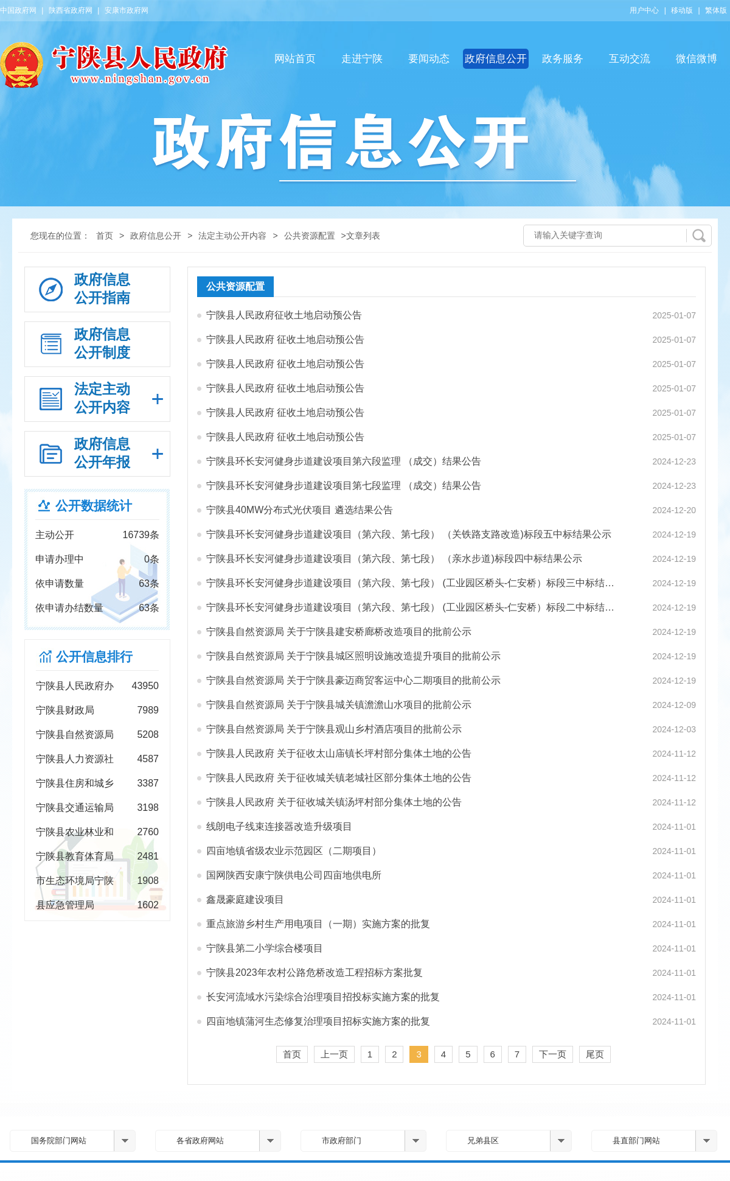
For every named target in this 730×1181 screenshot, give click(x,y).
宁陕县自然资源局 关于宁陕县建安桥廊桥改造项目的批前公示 (338, 631)
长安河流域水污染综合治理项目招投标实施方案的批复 (323, 997)
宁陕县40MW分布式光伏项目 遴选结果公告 (299, 510)
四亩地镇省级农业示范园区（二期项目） (293, 851)
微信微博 (696, 59)
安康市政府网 (126, 10)
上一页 (334, 1054)
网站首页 (295, 59)
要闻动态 (429, 59)
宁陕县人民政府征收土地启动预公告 (284, 315)
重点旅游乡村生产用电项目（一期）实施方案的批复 (318, 924)
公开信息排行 (94, 657)
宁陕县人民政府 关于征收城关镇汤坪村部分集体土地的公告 (334, 802)
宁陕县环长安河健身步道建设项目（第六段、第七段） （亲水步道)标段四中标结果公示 (394, 558)
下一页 (552, 1054)
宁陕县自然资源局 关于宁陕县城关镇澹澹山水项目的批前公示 (338, 704)
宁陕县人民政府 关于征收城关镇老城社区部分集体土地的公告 (338, 778)
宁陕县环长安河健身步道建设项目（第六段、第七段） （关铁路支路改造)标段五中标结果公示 (408, 534)
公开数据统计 (93, 506)
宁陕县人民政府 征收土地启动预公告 (285, 339)
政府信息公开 (496, 59)
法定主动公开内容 (232, 235)
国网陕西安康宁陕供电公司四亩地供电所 (293, 875)
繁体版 (716, 10)
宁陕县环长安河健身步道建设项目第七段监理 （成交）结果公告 (343, 485)
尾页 (595, 1054)
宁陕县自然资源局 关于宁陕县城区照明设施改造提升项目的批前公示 (353, 656)
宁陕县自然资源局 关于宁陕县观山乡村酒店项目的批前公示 (334, 729)
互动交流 (629, 59)
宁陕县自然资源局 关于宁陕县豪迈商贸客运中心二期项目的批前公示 (353, 680)
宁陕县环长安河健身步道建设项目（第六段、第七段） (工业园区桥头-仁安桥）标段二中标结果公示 (414, 607)
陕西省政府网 (70, 10)
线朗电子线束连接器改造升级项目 (279, 826)
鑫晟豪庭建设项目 (245, 899)
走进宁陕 (362, 59)
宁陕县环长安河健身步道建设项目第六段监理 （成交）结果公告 (343, 461)
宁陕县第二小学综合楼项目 (264, 948)
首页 (104, 235)
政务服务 (562, 59)
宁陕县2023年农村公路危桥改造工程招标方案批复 (314, 972)
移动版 (682, 10)
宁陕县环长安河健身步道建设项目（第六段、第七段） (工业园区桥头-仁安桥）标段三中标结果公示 (414, 583)
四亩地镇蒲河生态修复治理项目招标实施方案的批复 (318, 1021)
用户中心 (644, 10)
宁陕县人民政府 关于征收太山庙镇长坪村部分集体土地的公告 (338, 753)
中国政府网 (18, 10)
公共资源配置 (309, 235)
